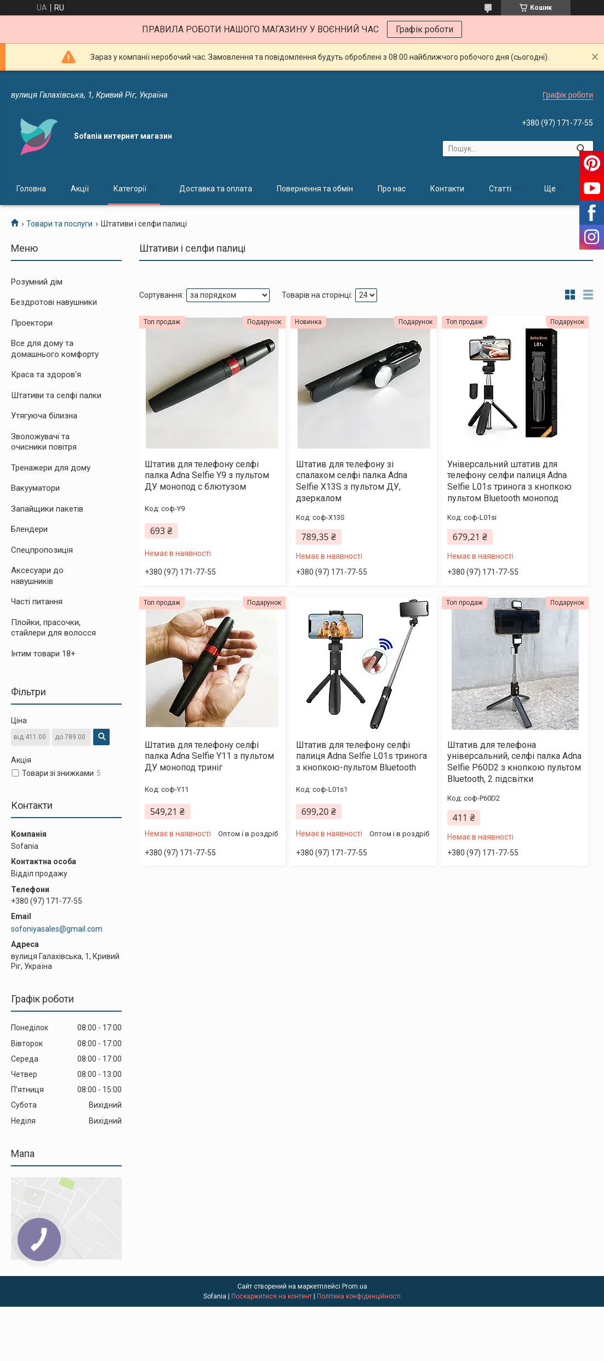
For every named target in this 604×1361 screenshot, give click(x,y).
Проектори (32, 323)
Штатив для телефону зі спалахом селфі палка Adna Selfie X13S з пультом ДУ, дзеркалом (351, 481)
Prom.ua (354, 1286)
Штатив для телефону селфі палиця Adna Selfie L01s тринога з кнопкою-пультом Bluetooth (361, 756)
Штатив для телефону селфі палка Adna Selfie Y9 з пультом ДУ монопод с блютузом (207, 475)
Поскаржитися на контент (271, 1296)
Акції (80, 188)
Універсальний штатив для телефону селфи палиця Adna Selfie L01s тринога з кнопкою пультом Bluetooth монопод (509, 481)
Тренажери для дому (50, 468)
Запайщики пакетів (47, 509)
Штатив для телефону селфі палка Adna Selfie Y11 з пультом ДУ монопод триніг (209, 756)
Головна (31, 188)
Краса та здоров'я (46, 374)
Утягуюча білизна (44, 416)
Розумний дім (36, 282)
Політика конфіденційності (359, 1296)
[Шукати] (580, 148)
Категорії (129, 188)
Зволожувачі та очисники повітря (44, 442)
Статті (500, 188)
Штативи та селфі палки (56, 395)
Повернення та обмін (315, 188)
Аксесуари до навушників (37, 575)
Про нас (392, 188)
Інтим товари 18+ (43, 654)
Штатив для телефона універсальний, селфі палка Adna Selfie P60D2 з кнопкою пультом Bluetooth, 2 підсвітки (514, 762)
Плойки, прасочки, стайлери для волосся (53, 627)
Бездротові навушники (54, 302)
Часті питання (36, 601)
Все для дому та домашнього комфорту (55, 348)
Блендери (29, 529)
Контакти (447, 188)
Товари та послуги (59, 223)
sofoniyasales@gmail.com (56, 929)
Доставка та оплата (215, 188)
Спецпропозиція (42, 550)
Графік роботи (424, 29)
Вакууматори (35, 488)
